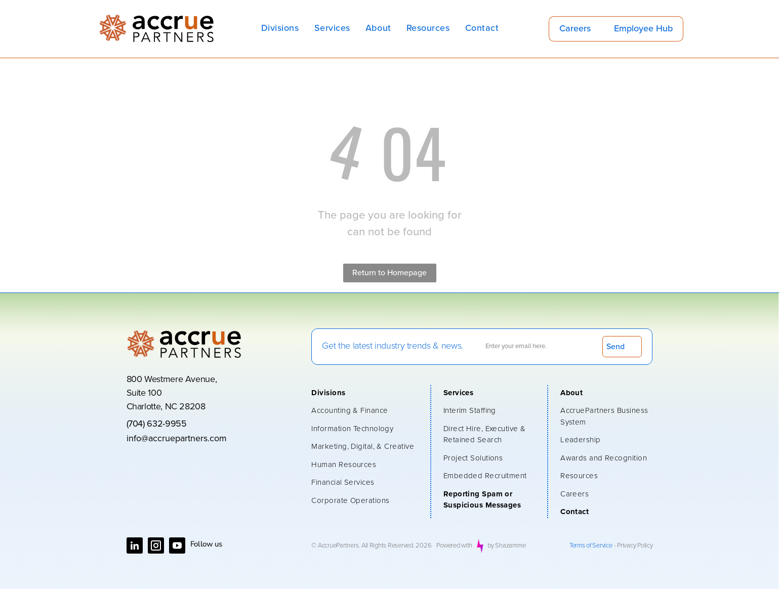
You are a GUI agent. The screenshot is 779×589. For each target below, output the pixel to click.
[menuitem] (280, 28)
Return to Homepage (389, 273)
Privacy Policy (634, 545)
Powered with (454, 545)
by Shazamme (506, 545)
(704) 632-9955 (157, 424)
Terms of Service (590, 545)
